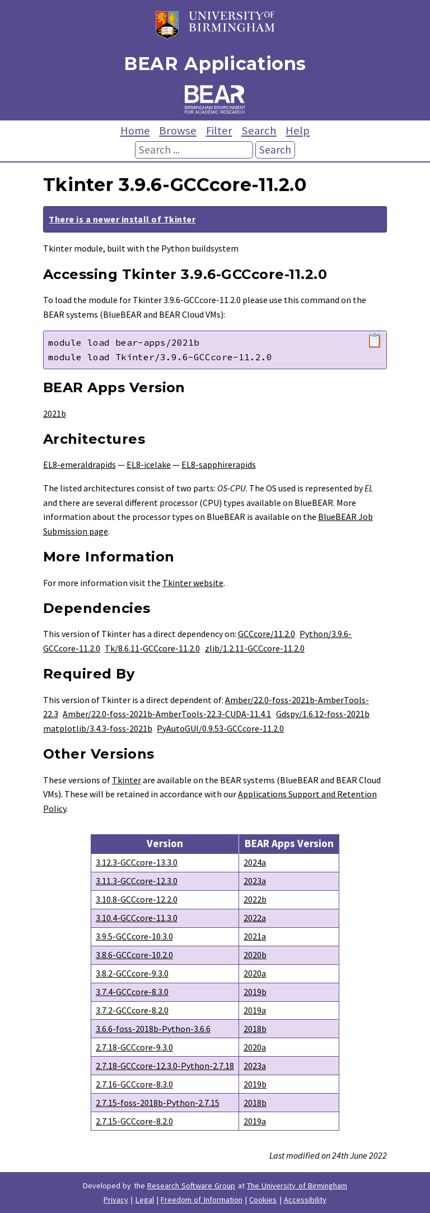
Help (298, 130)
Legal (144, 1200)
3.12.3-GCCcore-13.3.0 (136, 862)
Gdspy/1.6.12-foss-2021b (323, 713)
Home (135, 130)
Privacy (116, 1200)
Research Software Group (191, 1186)
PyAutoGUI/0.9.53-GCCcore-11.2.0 (220, 728)
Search (259, 130)
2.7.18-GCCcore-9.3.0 (134, 1047)
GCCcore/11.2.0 (266, 633)
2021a (255, 936)
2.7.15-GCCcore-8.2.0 (134, 1121)
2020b (255, 954)
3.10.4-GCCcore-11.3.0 (136, 917)
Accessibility (305, 1200)
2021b (54, 413)
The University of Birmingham (297, 1186)
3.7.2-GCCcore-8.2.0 (132, 1010)
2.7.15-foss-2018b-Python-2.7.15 (157, 1102)
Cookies (263, 1200)
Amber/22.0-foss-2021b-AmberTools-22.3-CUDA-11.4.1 (167, 713)
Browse (178, 130)
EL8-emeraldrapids (79, 464)
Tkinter (126, 780)
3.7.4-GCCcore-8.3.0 (132, 991)
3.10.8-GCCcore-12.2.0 (136, 899)
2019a (255, 1010)
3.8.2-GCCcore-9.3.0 (132, 973)
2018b (255, 1028)
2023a (255, 880)
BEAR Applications (215, 63)
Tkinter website (192, 582)
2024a (255, 862)
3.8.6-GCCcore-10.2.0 (134, 954)
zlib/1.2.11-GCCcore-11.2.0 (255, 648)
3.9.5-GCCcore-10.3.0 (134, 936)
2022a (255, 917)
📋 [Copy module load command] (374, 340)
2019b (255, 991)
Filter (219, 130)
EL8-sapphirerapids (218, 464)
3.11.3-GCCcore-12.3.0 (136, 880)
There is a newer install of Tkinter (122, 219)
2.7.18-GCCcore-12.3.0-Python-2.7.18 (165, 1065)
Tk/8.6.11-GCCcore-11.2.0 (152, 648)
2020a (255, 973)
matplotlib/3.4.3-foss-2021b (97, 728)
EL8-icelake (149, 464)
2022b (255, 899)
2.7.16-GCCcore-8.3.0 (134, 1084)
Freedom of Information (201, 1200)
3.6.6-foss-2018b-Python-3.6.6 (153, 1028)
